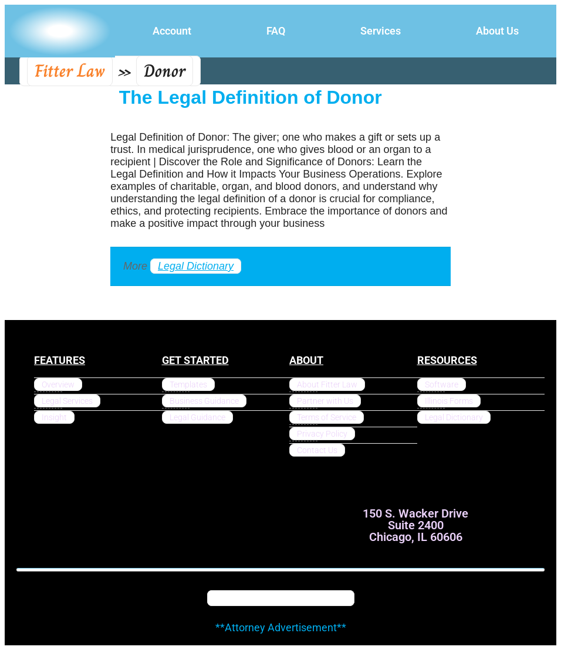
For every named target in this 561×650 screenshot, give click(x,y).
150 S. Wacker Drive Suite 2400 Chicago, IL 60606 (415, 525)
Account (172, 31)
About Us (497, 31)
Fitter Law (70, 70)
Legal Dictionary (196, 266)
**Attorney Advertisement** (280, 627)
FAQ (275, 31)
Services (380, 31)
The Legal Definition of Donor (250, 97)
